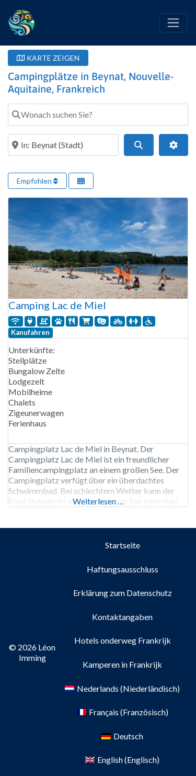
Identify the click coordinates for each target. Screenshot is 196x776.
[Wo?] (63, 145)
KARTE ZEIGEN (48, 57)
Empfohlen (37, 180)
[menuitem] (122, 689)
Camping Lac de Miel (57, 305)
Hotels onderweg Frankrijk (122, 640)
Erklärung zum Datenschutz (122, 593)
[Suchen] (138, 145)
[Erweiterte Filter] (173, 145)
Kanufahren (30, 332)
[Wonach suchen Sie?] (98, 115)
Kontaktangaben (122, 617)
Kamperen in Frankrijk (122, 664)
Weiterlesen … (98, 501)
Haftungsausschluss (122, 569)
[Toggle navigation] (173, 23)
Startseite (122, 545)
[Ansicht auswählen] (81, 181)
